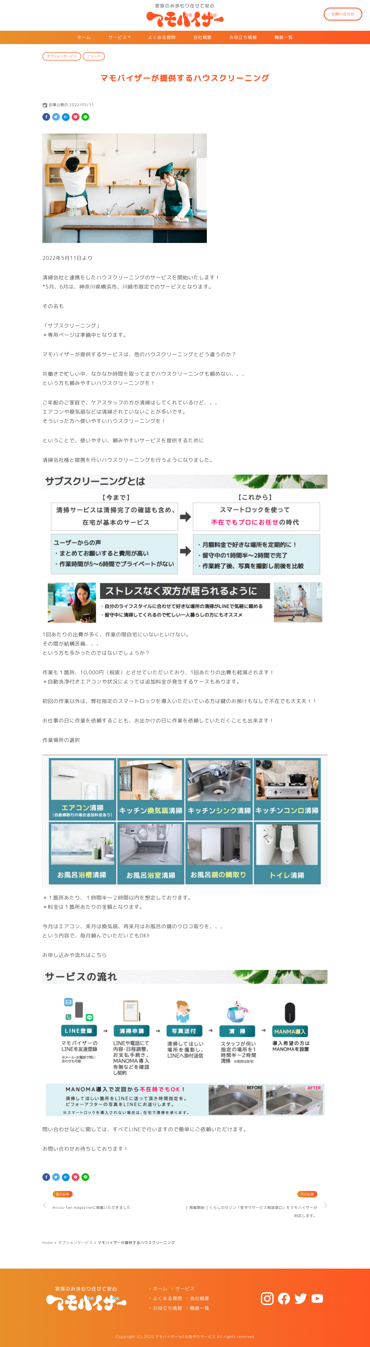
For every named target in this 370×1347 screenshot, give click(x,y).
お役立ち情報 (243, 37)
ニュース (93, 56)
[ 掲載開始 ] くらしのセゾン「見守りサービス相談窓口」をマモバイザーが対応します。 (251, 1211)
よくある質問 (162, 37)
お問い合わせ (343, 14)
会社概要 (202, 37)
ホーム (84, 37)
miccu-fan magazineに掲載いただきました (92, 1207)
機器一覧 (283, 37)
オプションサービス (62, 56)
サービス (117, 37)
